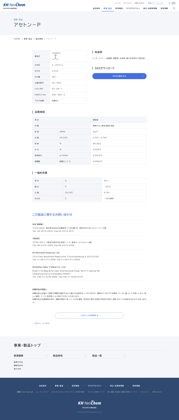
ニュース (118, 3)
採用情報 (164, 8)
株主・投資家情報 (150, 8)
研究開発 (119, 8)
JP (169, 3)
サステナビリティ (133, 8)
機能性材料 (18, 365)
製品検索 (70, 355)
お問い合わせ (139, 3)
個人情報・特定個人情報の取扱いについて (123, 392)
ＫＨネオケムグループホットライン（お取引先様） (68, 392)
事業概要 (30, 355)
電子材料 (17, 369)
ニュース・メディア (42, 392)
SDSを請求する (119, 76)
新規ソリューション (154, 3)
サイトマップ (127, 3)
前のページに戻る (42, 323)
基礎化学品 (18, 362)
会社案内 (96, 8)
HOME (17, 39)
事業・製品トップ (30, 345)
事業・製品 (108, 8)
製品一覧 (109, 355)
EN (174, 3)
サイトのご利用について (96, 392)
